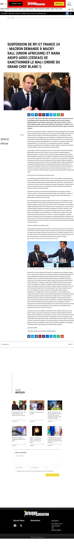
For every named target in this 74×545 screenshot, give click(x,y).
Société (57, 8)
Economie (7, 8)
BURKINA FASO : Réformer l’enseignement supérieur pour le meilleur (18, 439)
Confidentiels (31, 8)
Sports (60, 8)
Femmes (36, 8)
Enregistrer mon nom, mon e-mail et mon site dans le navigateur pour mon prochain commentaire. (35, 471)
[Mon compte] (69, 3)
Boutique (2, 11)
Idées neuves (42, 8)
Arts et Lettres (13, 8)
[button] (16, 4)
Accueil (8, 17)
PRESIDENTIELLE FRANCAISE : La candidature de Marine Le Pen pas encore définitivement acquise (27, 13)
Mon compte (69, 5)
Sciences (52, 8)
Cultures (20, 8)
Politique (2, 8)
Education (25, 8)
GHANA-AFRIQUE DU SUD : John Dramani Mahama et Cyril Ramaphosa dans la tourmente (18, 414)
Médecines (47, 8)
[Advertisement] (36, 30)
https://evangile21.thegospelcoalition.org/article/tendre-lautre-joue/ (42, 238)
